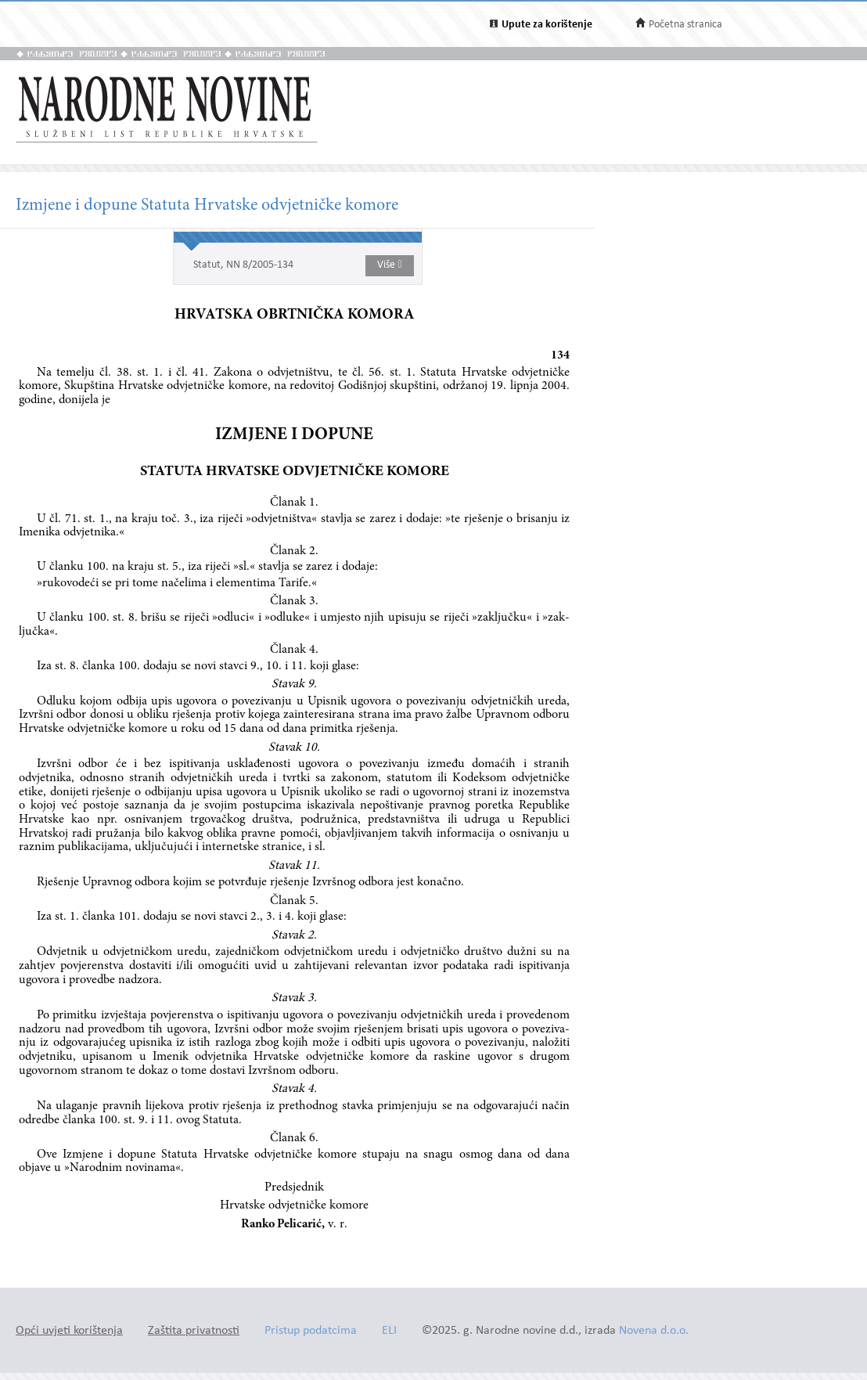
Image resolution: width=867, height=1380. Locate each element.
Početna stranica (685, 25)
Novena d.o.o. (654, 1331)
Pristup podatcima (310, 1331)
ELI (389, 1331)
